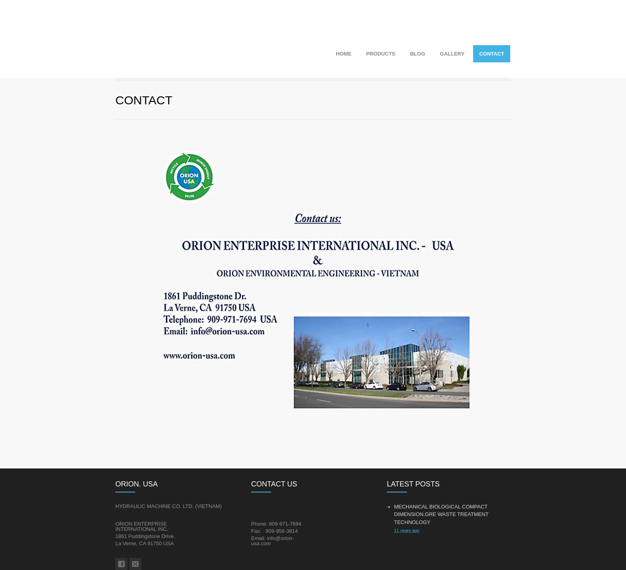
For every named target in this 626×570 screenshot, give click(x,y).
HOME (343, 54)
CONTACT (491, 54)
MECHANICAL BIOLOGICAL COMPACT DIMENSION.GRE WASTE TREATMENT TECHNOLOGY (441, 514)
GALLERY (452, 54)
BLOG (417, 54)
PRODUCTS (380, 54)
